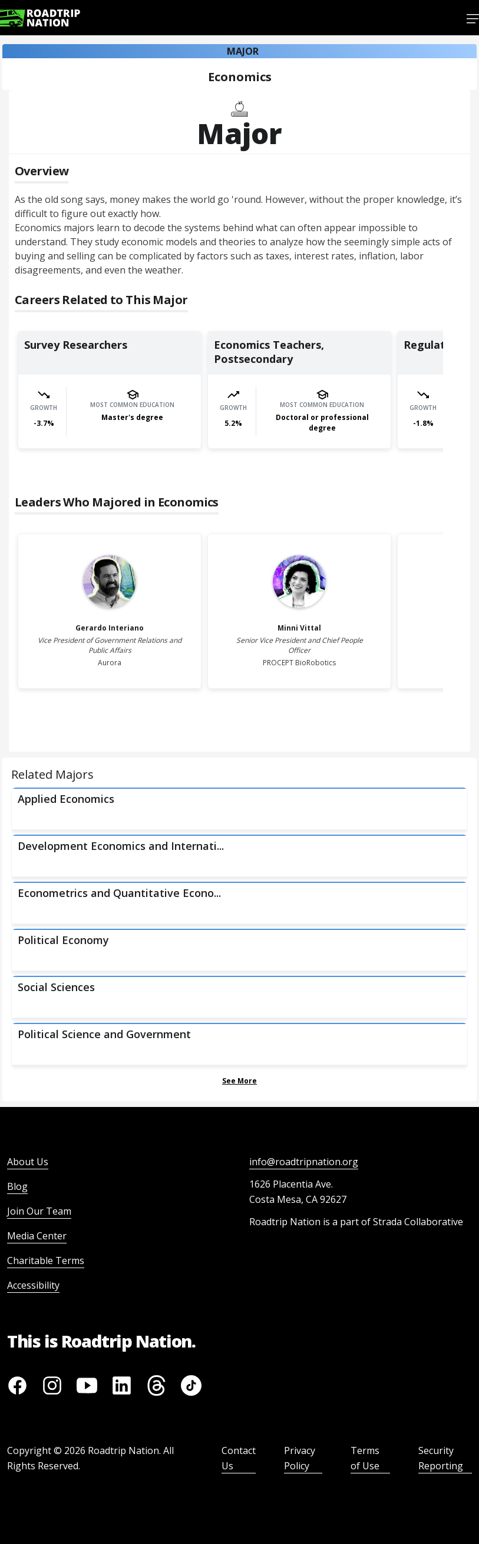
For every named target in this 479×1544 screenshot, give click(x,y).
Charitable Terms (45, 1260)
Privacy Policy (299, 1458)
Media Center (37, 1235)
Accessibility (33, 1285)
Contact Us (239, 1458)
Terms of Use (365, 1458)
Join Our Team (39, 1211)
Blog (17, 1186)
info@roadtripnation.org (303, 1161)
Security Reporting (440, 1458)
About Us (27, 1161)
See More (239, 1081)
